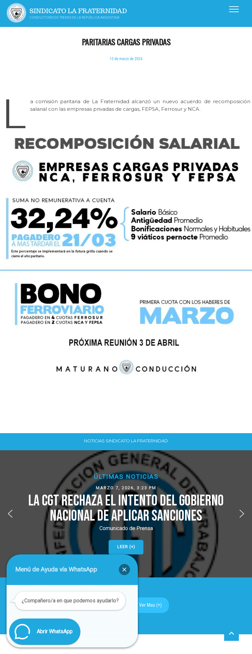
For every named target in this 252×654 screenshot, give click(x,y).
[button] (126, 513)
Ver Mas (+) (150, 605)
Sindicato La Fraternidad (78, 11)
